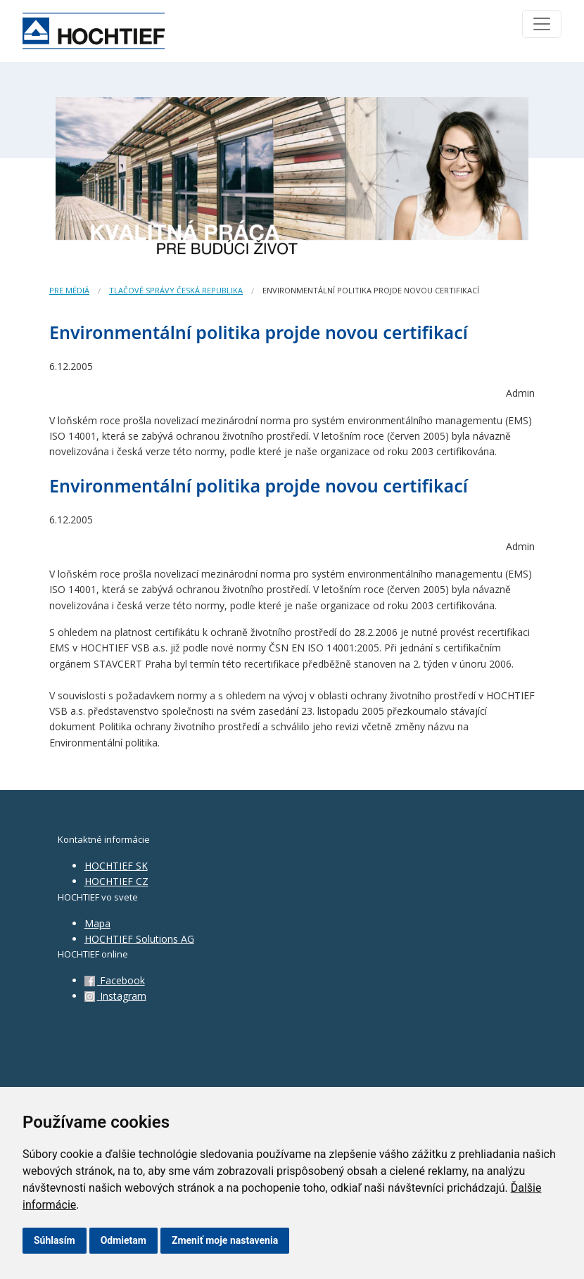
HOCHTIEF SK (116, 865)
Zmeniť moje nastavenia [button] (225, 1240)
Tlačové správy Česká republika (176, 290)
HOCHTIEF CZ (116, 881)
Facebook (114, 980)
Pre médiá (69, 290)
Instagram (115, 996)
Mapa (97, 923)
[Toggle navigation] (541, 24)
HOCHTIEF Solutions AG (139, 939)
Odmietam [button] (123, 1240)
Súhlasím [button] (54, 1240)
